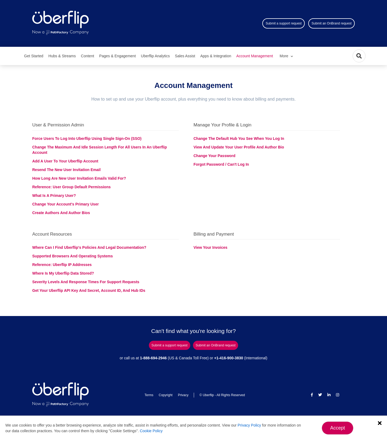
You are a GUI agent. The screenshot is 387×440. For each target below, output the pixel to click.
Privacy (183, 395)
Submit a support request (284, 23)
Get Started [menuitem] (34, 56)
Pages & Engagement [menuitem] (117, 56)
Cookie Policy (151, 431)
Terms (149, 395)
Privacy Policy (249, 425)
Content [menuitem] (87, 56)
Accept (337, 428)
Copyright (166, 395)
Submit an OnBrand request (331, 23)
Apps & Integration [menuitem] (215, 56)
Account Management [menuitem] (254, 56)
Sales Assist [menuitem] (185, 56)
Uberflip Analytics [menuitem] (155, 56)
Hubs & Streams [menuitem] (62, 56)
